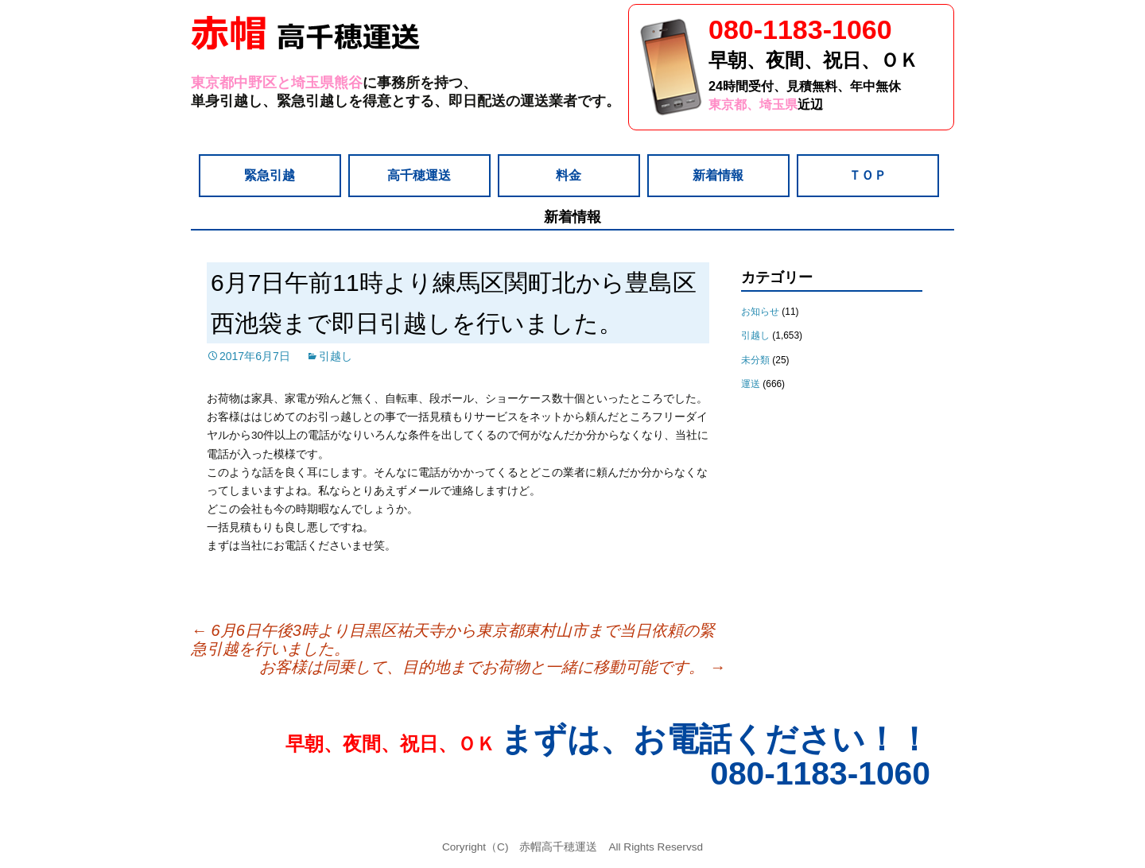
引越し (335, 356)
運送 (750, 383)
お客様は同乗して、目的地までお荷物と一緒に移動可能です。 (492, 667)
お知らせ (760, 311)
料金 (568, 175)
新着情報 (718, 175)
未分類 (755, 360)
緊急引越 (269, 175)
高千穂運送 (419, 175)
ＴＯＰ (867, 175)
